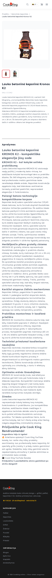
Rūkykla (6, 537)
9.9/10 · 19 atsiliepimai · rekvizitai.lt (19, 500)
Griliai (5, 525)
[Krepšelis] (42, 4)
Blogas (6, 552)
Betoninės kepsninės (19, 14)
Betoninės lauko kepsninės (36, 100)
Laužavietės (8, 521)
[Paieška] (27, 4)
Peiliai (5, 513)
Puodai (6, 533)
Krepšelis (6, 559)
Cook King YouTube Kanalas (18, 458)
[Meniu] (47, 4)
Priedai (6, 541)
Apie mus (7, 556)
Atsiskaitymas (9, 563)
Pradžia (5, 14)
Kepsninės (7, 517)
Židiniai (6, 529)
